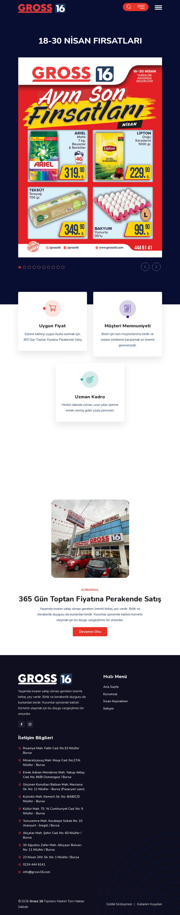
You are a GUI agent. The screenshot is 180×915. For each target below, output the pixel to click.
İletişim (108, 708)
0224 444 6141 (34, 864)
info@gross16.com (36, 872)
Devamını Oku (90, 631)
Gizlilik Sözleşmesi (119, 904)
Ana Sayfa (111, 687)
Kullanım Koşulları (149, 904)
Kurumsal (110, 694)
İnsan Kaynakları (115, 701)
